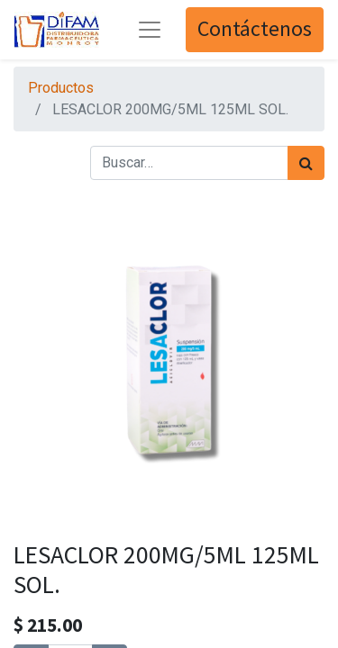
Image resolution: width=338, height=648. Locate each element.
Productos (61, 87)
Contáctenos (254, 28)
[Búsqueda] (306, 163)
